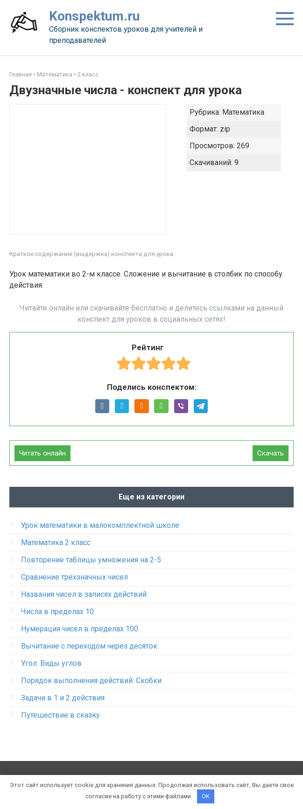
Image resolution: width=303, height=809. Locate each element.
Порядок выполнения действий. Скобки (91, 680)
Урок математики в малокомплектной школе (100, 525)
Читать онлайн (42, 453)
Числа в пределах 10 (57, 611)
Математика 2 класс (56, 542)
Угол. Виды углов (51, 663)
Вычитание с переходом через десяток (89, 646)
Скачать (270, 453)
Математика (54, 74)
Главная (20, 74)
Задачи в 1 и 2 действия (63, 697)
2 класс (88, 74)
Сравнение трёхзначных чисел (74, 577)
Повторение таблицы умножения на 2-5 (91, 559)
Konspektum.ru (94, 16)
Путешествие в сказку (60, 715)
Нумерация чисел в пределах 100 (79, 628)
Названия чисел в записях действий (84, 594)
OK (206, 796)
